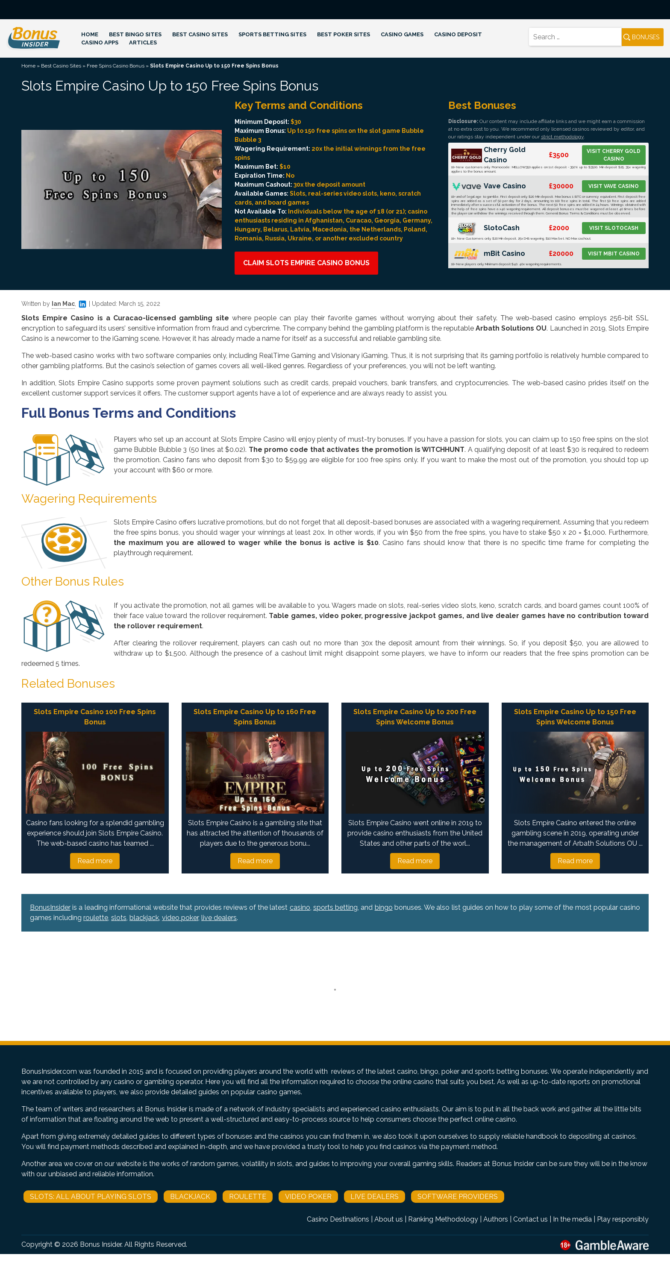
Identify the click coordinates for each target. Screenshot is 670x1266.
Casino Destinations (338, 1219)
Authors (495, 1219)
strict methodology (562, 137)
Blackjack (190, 1197)
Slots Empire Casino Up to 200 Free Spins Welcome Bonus (414, 717)
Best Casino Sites (200, 34)
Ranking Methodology (443, 1219)
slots (118, 918)
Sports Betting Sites (272, 34)
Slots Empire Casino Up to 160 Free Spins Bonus (255, 717)
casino (300, 907)
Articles (143, 42)
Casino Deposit (458, 34)
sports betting (335, 907)
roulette (95, 918)
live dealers (219, 918)
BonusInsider (50, 907)
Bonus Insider (100, 1244)
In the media (572, 1219)
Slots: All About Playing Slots (90, 1197)
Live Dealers (374, 1197)
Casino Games (402, 34)
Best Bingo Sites (135, 34)
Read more (94, 861)
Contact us (530, 1219)
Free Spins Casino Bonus (115, 66)
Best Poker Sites (343, 34)
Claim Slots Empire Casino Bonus (306, 263)
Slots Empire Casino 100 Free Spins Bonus (95, 717)
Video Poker (308, 1197)
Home (89, 34)
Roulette (247, 1197)
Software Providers (457, 1197)
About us (388, 1219)
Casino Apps (99, 42)
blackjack (144, 918)
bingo (384, 907)
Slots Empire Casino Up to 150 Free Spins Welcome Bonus (575, 717)
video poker (180, 918)
